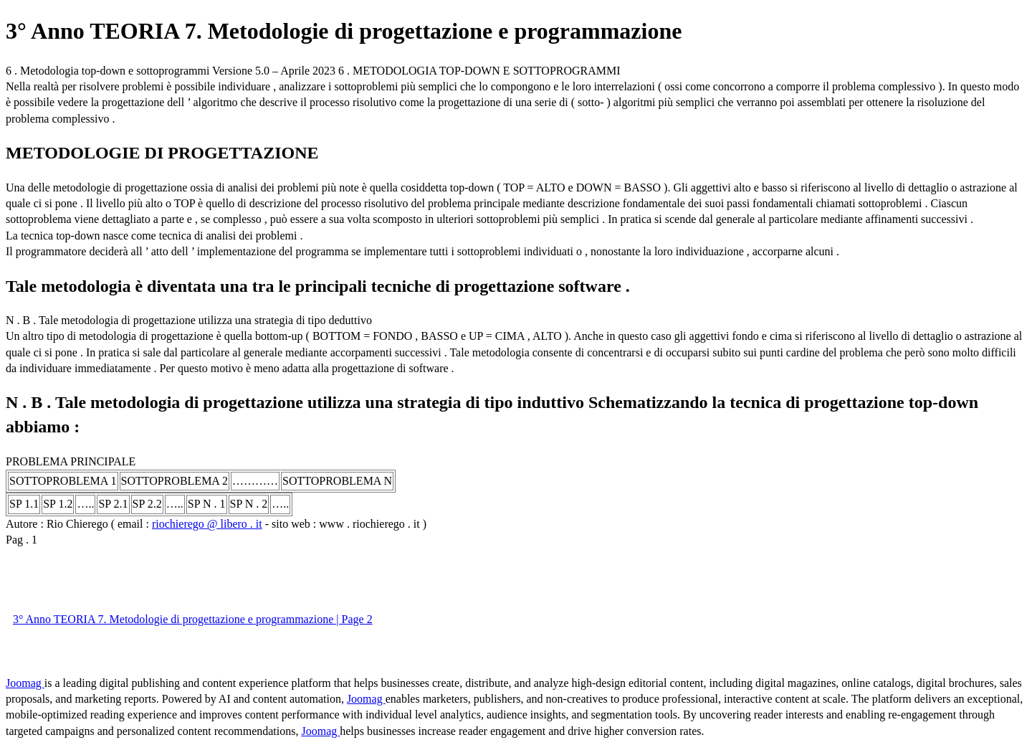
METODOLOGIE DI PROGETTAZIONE (162, 152)
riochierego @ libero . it (207, 524)
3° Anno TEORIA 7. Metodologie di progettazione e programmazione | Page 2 (193, 619)
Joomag (25, 683)
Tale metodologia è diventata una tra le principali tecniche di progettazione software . (318, 286)
